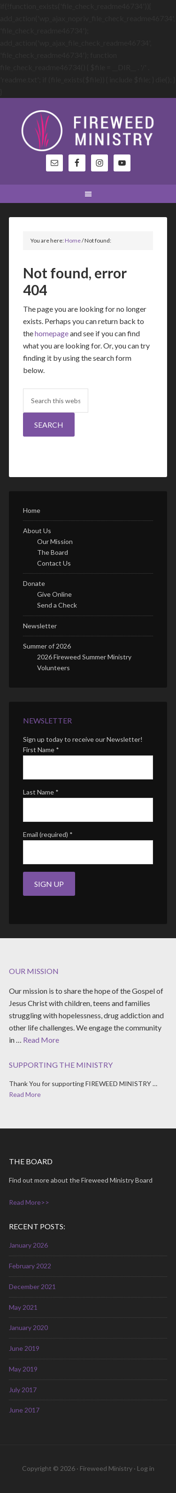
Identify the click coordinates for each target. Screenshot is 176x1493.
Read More (41, 1039)
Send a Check (57, 605)
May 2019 (23, 1369)
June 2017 (24, 1410)
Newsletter (40, 626)
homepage (52, 333)
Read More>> (29, 1202)
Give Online (54, 594)
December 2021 (32, 1286)
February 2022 (30, 1266)
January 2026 (28, 1245)
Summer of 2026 (47, 646)
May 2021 (23, 1307)
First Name (41, 750)
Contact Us (54, 563)
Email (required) (48, 834)
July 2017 (23, 1390)
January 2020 (28, 1327)
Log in (145, 1468)
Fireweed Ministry (88, 130)
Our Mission (55, 541)
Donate (34, 583)
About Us (37, 531)
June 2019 (24, 1348)
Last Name (41, 792)
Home (31, 510)
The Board (52, 552)
